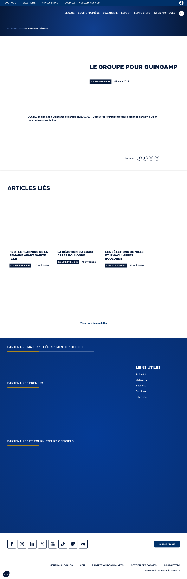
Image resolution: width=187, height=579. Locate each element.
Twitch (73, 544)
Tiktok (63, 544)
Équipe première (88, 13)
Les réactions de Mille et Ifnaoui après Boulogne (124, 255)
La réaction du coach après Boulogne (75, 254)
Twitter (42, 544)
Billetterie (29, 3)
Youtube (53, 544)
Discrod (83, 544)
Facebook (12, 544)
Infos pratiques (164, 13)
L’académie (110, 13)
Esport (126, 13)
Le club (70, 13)
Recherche (181, 13)
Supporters (142, 13)
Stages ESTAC (50, 3)
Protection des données (108, 565)
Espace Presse (167, 544)
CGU (82, 565)
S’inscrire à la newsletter (93, 323)
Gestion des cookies (144, 565)
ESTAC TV (141, 380)
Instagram (22, 544)
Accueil (10, 28)
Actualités (19, 28)
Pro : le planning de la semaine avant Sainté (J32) (28, 255)
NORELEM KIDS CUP (89, 3)
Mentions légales (61, 565)
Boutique (10, 3)
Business (70, 3)
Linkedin (32, 544)
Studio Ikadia (171, 570)
